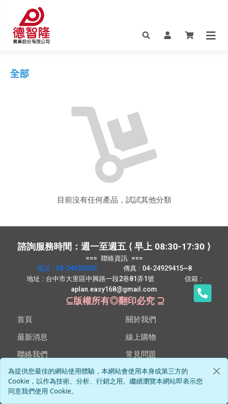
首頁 (24, 319)
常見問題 (141, 354)
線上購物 (141, 337)
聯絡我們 (32, 354)
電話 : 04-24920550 (67, 268)
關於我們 (141, 319)
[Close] (217, 371)
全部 (19, 74)
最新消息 (32, 337)
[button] (146, 35)
